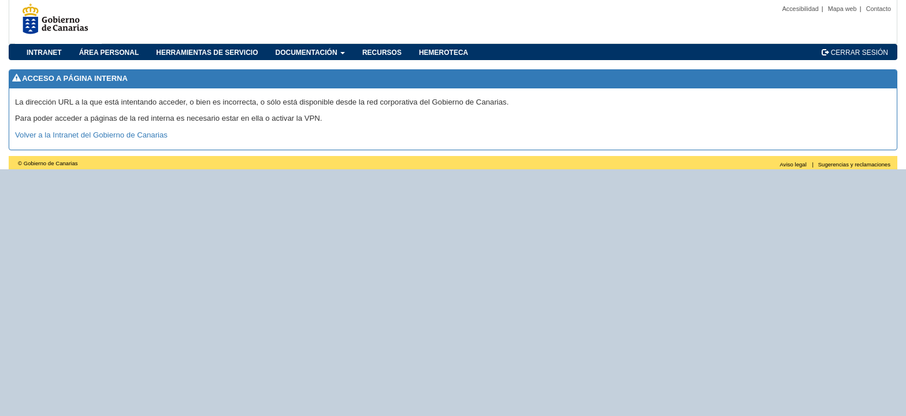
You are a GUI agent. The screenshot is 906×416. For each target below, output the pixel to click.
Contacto (878, 8)
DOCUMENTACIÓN (310, 53)
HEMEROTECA (443, 53)
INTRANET (44, 53)
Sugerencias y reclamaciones (854, 164)
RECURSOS (382, 53)
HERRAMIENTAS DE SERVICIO (207, 53)
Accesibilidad (800, 8)
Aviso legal (793, 164)
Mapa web (842, 8)
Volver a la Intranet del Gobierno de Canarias (91, 135)
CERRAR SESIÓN (855, 53)
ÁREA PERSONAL (109, 53)
